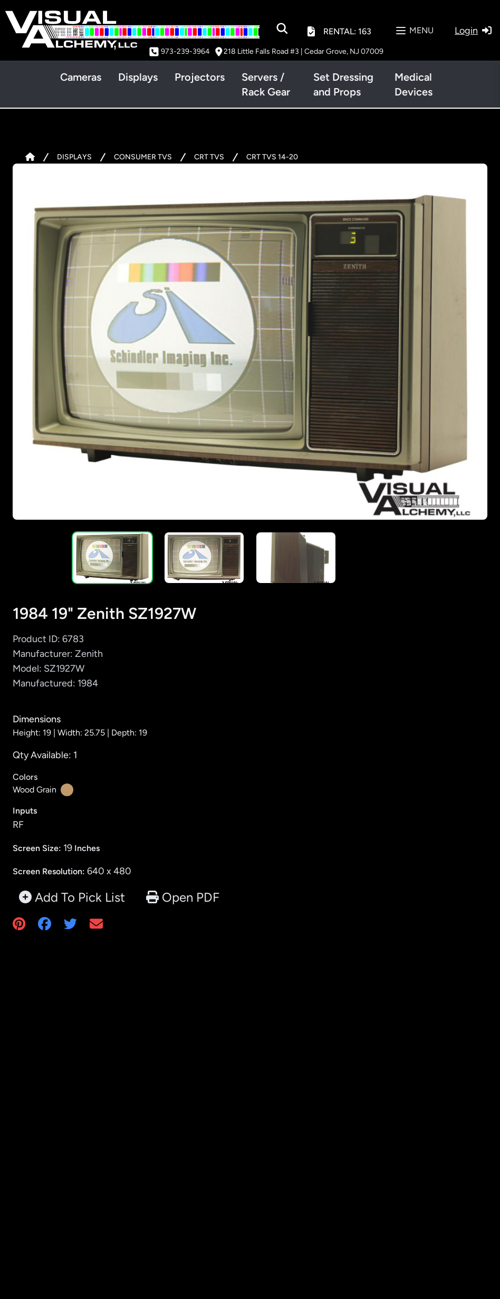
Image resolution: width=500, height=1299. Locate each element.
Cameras (80, 77)
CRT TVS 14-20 (272, 156)
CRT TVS (209, 156)
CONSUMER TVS (143, 156)
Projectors (200, 77)
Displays (138, 77)
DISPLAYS (74, 156)
